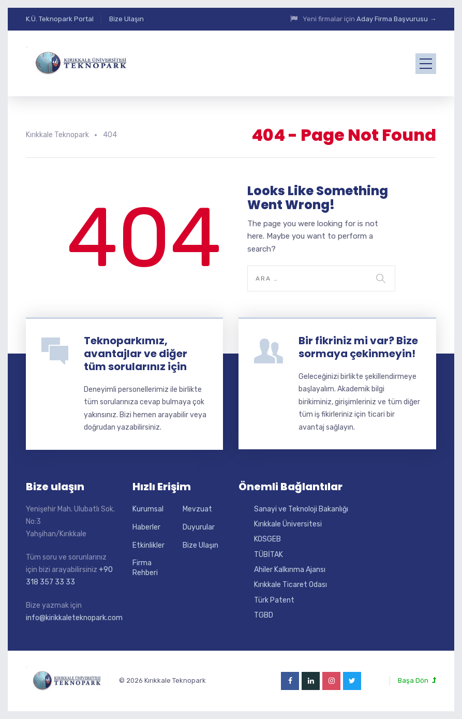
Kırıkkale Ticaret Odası (290, 584)
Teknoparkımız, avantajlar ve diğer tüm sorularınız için (135, 353)
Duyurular (199, 527)
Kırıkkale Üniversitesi (288, 524)
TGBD (263, 615)
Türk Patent (274, 600)
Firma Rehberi (145, 568)
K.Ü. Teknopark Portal (60, 19)
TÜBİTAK (268, 554)
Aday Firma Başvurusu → (396, 19)
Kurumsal (147, 509)
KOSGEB (267, 539)
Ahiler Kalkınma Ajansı (289, 569)
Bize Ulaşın (126, 19)
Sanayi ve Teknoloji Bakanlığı (301, 509)
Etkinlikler (148, 545)
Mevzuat (197, 509)
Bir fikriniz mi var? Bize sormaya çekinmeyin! (358, 347)
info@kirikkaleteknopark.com (74, 617)
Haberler (146, 527)
